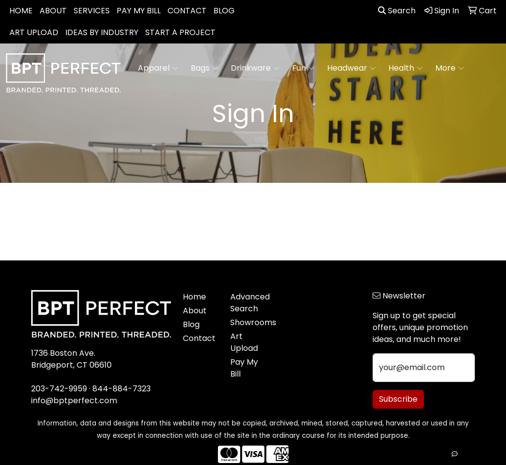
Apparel (158, 68)
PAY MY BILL (139, 10)
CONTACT (187, 10)
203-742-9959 (59, 388)
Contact (199, 338)
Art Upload (244, 342)
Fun (303, 68)
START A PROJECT (180, 32)
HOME (21, 10)
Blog (191, 324)
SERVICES (92, 10)
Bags (204, 68)
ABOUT (53, 10)
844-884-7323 (121, 388)
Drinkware (255, 68)
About (195, 310)
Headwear (351, 68)
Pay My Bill (244, 368)
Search (397, 10)
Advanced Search (248, 302)
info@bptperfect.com (74, 400)
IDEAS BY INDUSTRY (101, 32)
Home (194, 296)
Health (405, 68)
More (449, 68)
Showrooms (248, 322)
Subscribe (398, 399)
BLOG (224, 10)
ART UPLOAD (33, 32)
